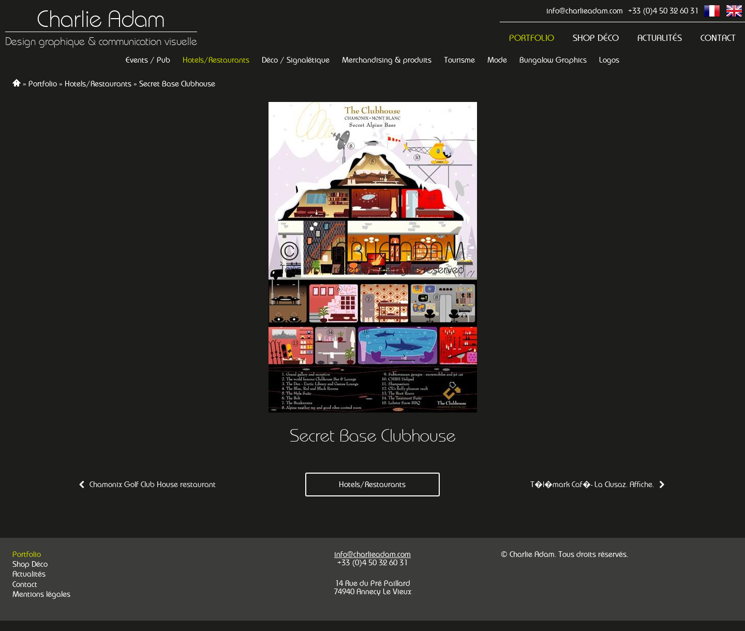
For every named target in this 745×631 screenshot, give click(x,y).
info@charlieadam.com (584, 11)
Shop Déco (596, 38)
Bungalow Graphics (553, 60)
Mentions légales (41, 594)
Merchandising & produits (386, 60)
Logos (609, 60)
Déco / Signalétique (296, 60)
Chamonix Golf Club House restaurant (153, 484)
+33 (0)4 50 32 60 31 (663, 11)
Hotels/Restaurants (216, 60)
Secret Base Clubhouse (177, 84)
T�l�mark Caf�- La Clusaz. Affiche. (592, 484)
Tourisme (459, 60)
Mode (497, 60)
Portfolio (531, 38)
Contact (718, 38)
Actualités (659, 38)
